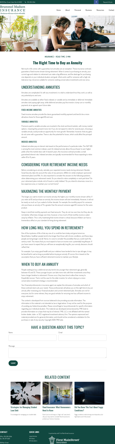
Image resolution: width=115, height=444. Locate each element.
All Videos (32, 438)
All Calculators (33, 441)
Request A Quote (107, 2)
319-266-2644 (30, 2)
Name (11, 332)
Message (12, 346)
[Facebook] (96, 2)
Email (60, 332)
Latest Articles (33, 436)
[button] (59, 10)
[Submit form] (13, 363)
